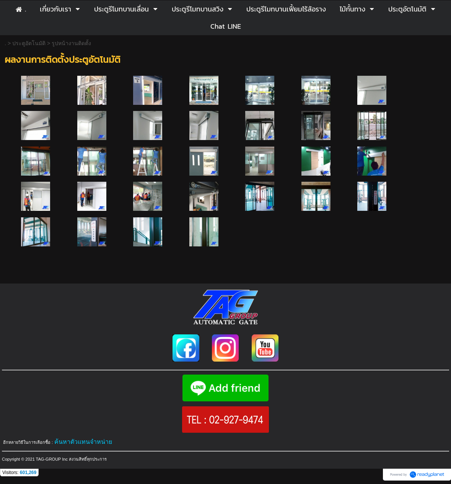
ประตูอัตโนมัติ (29, 43)
